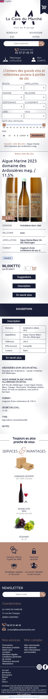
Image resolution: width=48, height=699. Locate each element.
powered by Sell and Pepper (16, 697)
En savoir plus (24, 295)
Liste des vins (19, 144)
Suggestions (24, 277)
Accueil (7, 144)
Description (24, 286)
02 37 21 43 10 (14, 625)
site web (26, 697)
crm (38, 697)
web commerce (32, 697)
